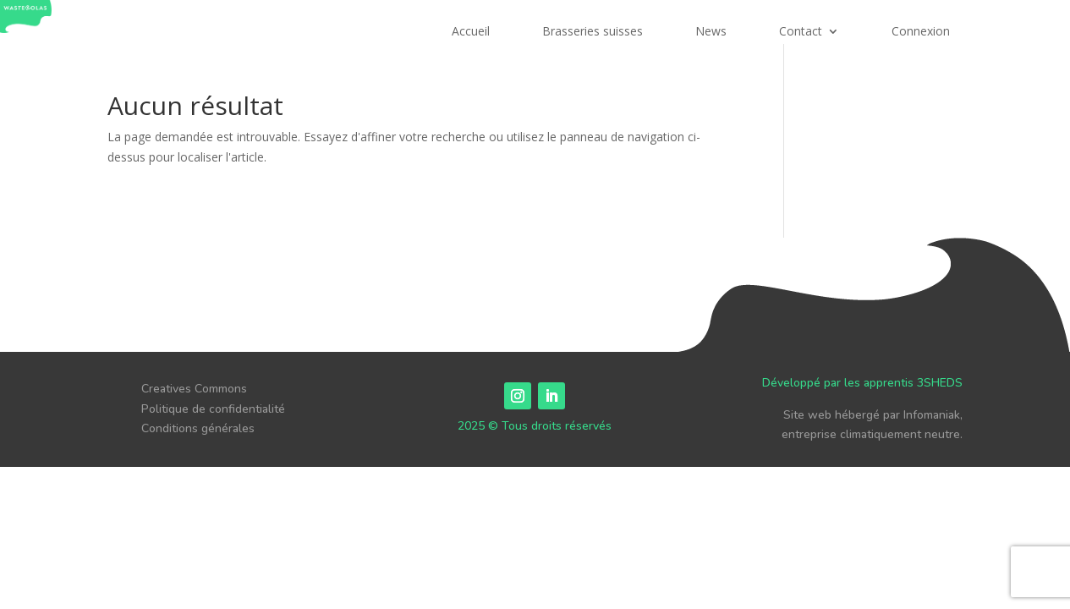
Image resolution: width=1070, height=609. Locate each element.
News (711, 32)
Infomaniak (931, 415)
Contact (800, 32)
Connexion (921, 32)
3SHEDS (940, 383)
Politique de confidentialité (213, 409)
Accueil (471, 32)
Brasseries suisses (592, 32)
